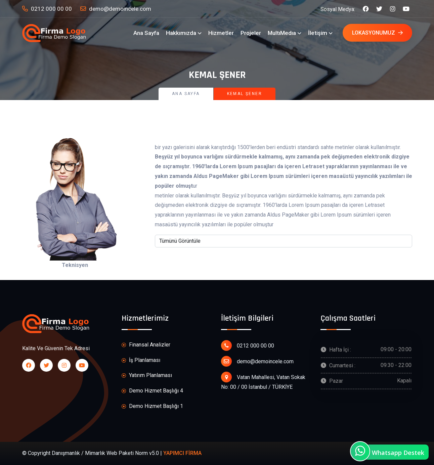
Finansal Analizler (146, 345)
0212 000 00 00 (47, 9)
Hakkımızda (181, 33)
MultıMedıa (282, 33)
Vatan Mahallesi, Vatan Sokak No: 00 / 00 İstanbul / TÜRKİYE (263, 381)
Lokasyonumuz (377, 33)
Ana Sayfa (146, 33)
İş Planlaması (141, 360)
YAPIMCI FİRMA (182, 453)
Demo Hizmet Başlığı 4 (152, 391)
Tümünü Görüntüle (180, 241)
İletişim (317, 33)
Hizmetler (221, 33)
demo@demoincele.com (115, 9)
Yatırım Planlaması (147, 375)
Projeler (251, 33)
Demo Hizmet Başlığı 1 (152, 406)
